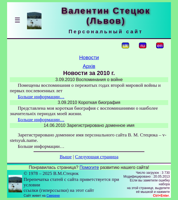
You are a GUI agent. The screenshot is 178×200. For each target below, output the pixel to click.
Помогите (89, 167)
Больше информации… (41, 96)
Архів (89, 66)
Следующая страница (96, 156)
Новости (89, 57)
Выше (66, 156)
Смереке (53, 196)
